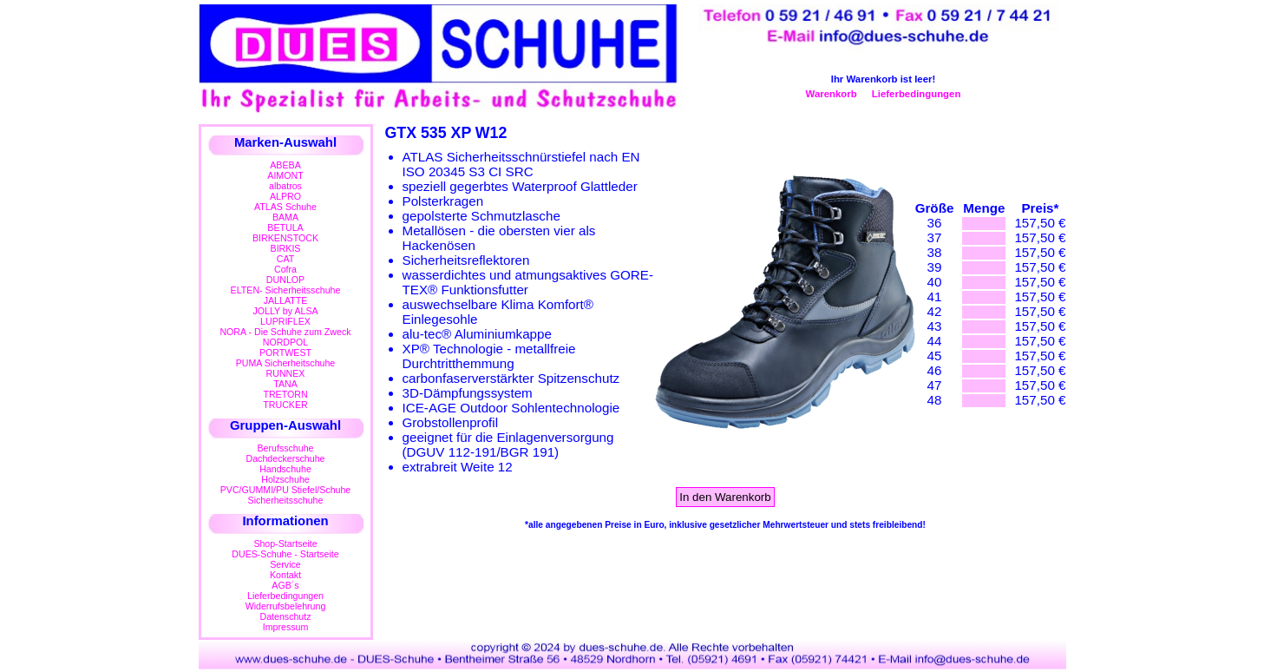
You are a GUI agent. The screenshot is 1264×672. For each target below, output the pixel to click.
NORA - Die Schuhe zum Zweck (284, 331)
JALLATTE (286, 300)
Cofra (285, 269)
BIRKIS (286, 248)
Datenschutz (285, 616)
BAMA (285, 217)
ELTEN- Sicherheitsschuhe (286, 290)
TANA (285, 384)
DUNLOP (285, 279)
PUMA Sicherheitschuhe (286, 363)
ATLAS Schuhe (285, 206)
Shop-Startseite (285, 543)
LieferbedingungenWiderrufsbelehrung (286, 600)
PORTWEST (285, 352)
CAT (285, 259)
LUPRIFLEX (285, 321)
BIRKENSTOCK (285, 238)
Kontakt (285, 575)
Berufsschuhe (286, 448)
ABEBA (285, 165)
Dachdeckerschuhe (285, 458)
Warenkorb (831, 94)
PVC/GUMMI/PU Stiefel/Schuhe (285, 489)
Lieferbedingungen (916, 94)
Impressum (286, 627)
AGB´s (285, 585)
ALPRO (285, 196)
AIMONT (285, 175)
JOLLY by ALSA (285, 311)
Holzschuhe (285, 479)
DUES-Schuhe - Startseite (285, 554)
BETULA (285, 227)
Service (285, 564)
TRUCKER (285, 404)
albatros (285, 186)
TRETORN (285, 394)
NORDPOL (286, 342)
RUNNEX (285, 373)
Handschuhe (285, 469)
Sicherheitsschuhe (286, 500)
